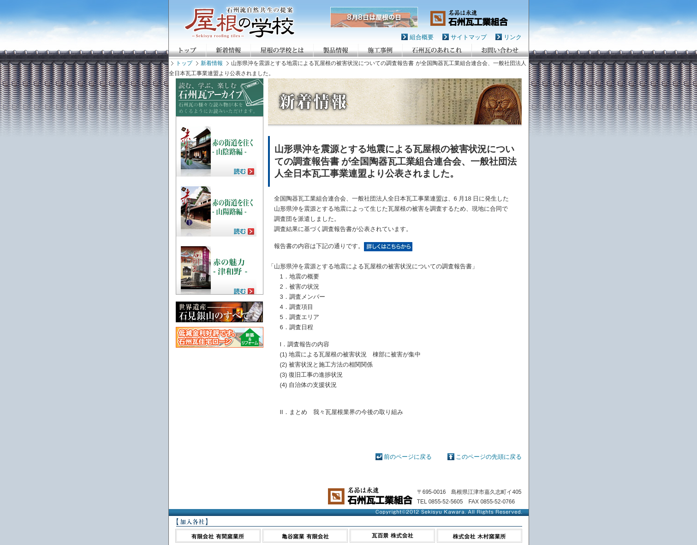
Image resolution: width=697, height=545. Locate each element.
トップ (184, 63)
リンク (513, 37)
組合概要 (422, 37)
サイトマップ (469, 37)
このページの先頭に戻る (489, 456)
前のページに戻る (408, 456)
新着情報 (212, 63)
